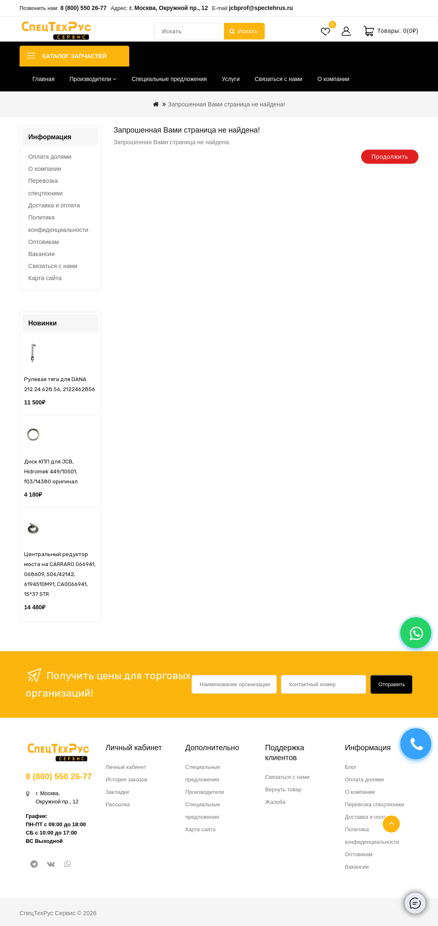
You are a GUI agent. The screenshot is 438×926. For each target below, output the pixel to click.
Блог (351, 767)
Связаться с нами (279, 79)
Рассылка (118, 804)
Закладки (117, 792)
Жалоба (275, 802)
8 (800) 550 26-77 (83, 8)
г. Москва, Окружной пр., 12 (168, 8)
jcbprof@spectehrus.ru (261, 8)
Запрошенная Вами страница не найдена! (226, 104)
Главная (43, 79)
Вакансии (41, 254)
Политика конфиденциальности (58, 223)
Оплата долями (49, 156)
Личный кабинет (126, 767)
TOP (391, 824)
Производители (92, 79)
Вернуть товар (283, 789)
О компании (333, 79)
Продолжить (390, 156)
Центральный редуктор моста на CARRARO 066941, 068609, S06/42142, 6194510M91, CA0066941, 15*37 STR (60, 574)
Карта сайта (45, 278)
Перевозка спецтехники (45, 187)
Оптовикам (43, 242)
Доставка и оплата (54, 205)
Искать (243, 31)
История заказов (126, 779)
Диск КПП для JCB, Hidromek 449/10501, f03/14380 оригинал (51, 471)
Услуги (231, 79)
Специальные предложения (169, 79)
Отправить (392, 684)
